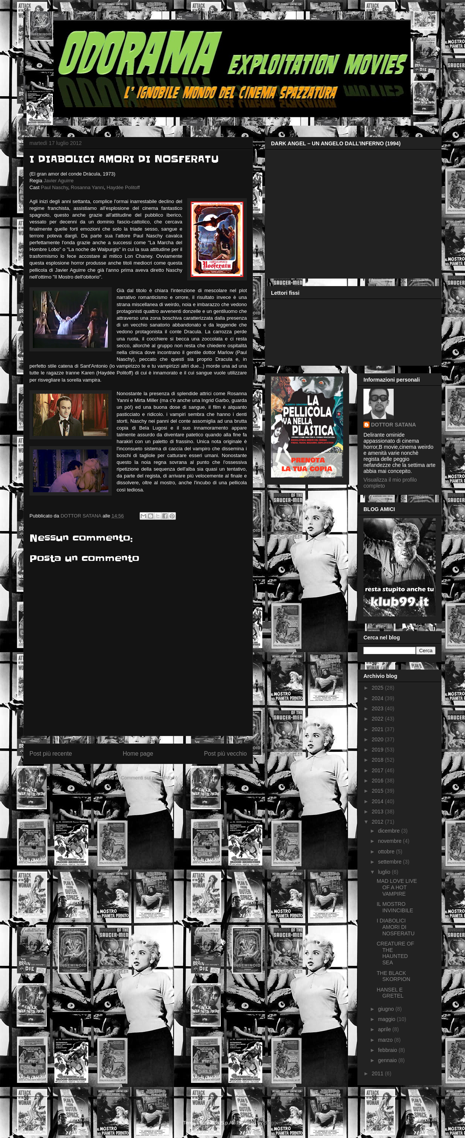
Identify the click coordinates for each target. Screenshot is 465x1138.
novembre (390, 841)
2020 (378, 739)
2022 (378, 719)
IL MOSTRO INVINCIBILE (395, 907)
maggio (387, 1019)
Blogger (272, 1123)
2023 (378, 708)
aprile (385, 1029)
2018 (378, 760)
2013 (378, 811)
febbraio (388, 1050)
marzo (386, 1040)
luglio (385, 872)
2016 (378, 781)
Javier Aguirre (59, 180)
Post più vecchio (225, 753)
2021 (378, 729)
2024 (378, 698)
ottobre (387, 851)
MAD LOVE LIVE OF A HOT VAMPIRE (397, 887)
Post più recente (50, 753)
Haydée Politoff (123, 187)
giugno (386, 1009)
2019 (378, 750)
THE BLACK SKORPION (393, 976)
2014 (378, 801)
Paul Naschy (54, 187)
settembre (390, 862)
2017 (378, 770)
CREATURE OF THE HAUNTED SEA (395, 953)
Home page (138, 753)
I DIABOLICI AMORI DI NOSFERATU (395, 927)
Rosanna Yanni (87, 187)
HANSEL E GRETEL (390, 993)
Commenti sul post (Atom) (149, 778)
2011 (378, 1073)
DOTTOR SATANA (393, 425)
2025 (378, 688)
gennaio (388, 1060)
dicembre (389, 831)
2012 (378, 822)
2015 (378, 791)
